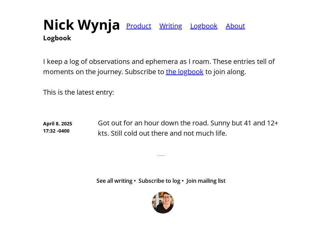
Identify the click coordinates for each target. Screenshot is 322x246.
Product (138, 25)
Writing (170, 25)
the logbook (185, 71)
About (235, 25)
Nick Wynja (81, 24)
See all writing (114, 180)
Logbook (204, 25)
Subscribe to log (159, 180)
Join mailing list (206, 180)
